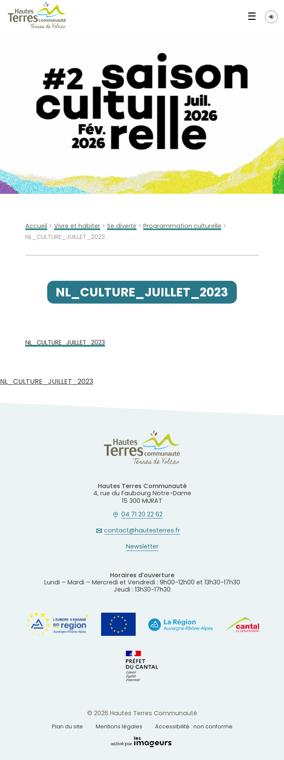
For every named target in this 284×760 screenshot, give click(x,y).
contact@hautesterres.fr (142, 531)
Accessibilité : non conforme (194, 726)
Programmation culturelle (182, 226)
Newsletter (142, 547)
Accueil (36, 226)
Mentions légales (119, 726)
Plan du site (67, 726)
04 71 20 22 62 (142, 514)
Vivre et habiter (77, 226)
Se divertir (122, 226)
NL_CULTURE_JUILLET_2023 (65, 343)
